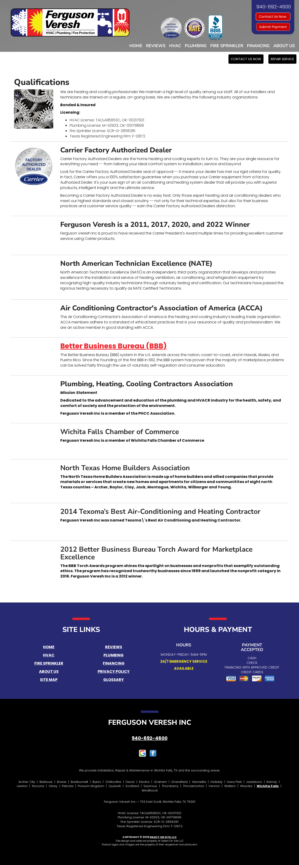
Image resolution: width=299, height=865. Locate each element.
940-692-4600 (149, 738)
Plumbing (195, 46)
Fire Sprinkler (226, 46)
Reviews (155, 46)
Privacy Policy (114, 671)
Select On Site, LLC (163, 837)
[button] (246, 59)
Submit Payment (273, 27)
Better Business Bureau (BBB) (113, 346)
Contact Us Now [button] (273, 16)
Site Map (48, 679)
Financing (258, 46)
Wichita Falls (268, 786)
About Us (284, 46)
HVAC (175, 46)
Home (135, 46)
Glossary (113, 679)
